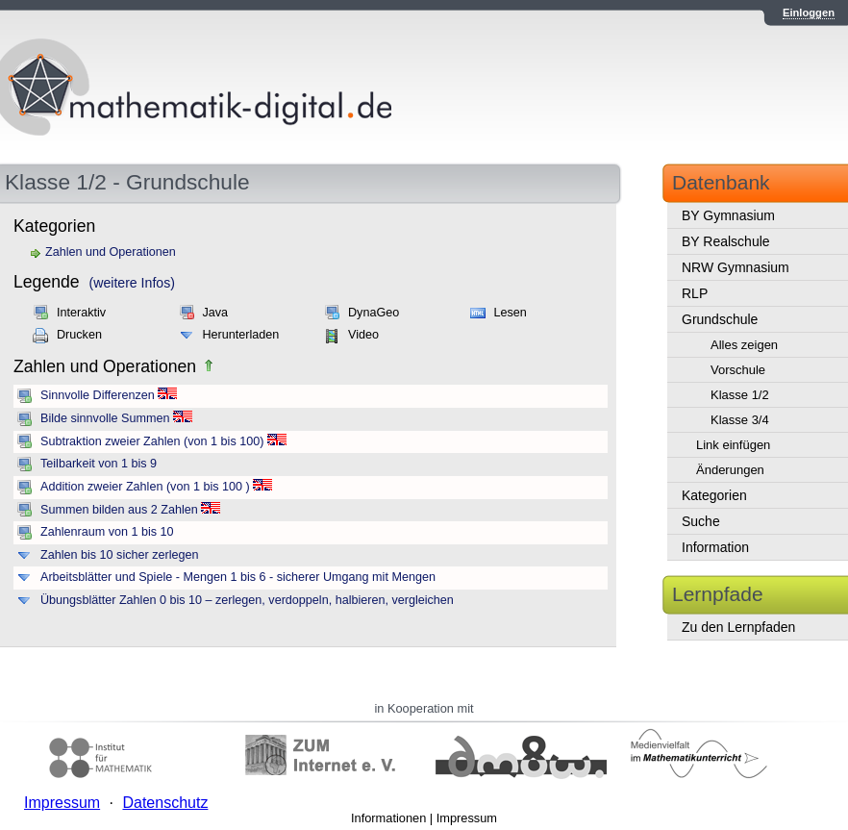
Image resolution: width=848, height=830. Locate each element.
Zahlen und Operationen (110, 252)
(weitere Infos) (132, 282)
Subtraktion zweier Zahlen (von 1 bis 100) (151, 441)
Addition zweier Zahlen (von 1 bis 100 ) (145, 486)
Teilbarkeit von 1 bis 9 (98, 463)
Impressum (466, 818)
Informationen (388, 818)
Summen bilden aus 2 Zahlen (119, 509)
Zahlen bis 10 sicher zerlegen (119, 555)
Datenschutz (165, 802)
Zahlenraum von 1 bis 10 (107, 532)
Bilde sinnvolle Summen (104, 418)
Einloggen (809, 12)
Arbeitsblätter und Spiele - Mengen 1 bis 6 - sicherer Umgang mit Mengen (238, 577)
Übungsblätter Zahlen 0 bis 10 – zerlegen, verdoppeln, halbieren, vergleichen (247, 600)
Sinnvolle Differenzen (97, 395)
